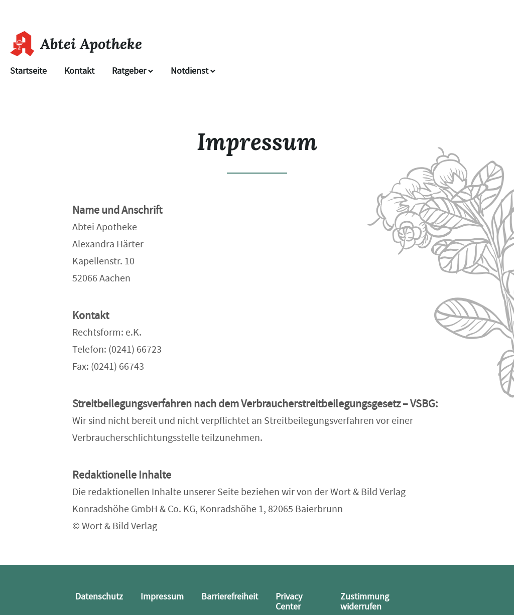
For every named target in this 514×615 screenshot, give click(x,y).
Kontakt (79, 71)
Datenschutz (99, 596)
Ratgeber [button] (132, 71)
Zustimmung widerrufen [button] (364, 601)
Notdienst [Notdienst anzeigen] (193, 71)
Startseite (28, 71)
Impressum (162, 596)
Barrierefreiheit (229, 596)
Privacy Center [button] (289, 601)
